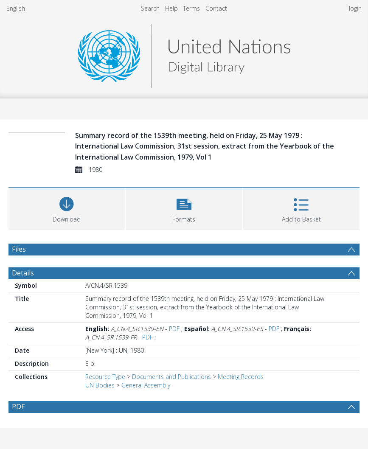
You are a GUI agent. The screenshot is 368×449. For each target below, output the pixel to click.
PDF (174, 329)
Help (171, 8)
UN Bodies (100, 385)
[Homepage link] (183, 54)
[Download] (66, 208)
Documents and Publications (171, 377)
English (15, 8)
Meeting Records (241, 377)
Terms (191, 8)
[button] (184, 208)
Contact (216, 8)
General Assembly (145, 385)
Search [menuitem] (150, 8)
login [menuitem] (355, 8)
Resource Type (105, 377)
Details (23, 273)
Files (19, 249)
